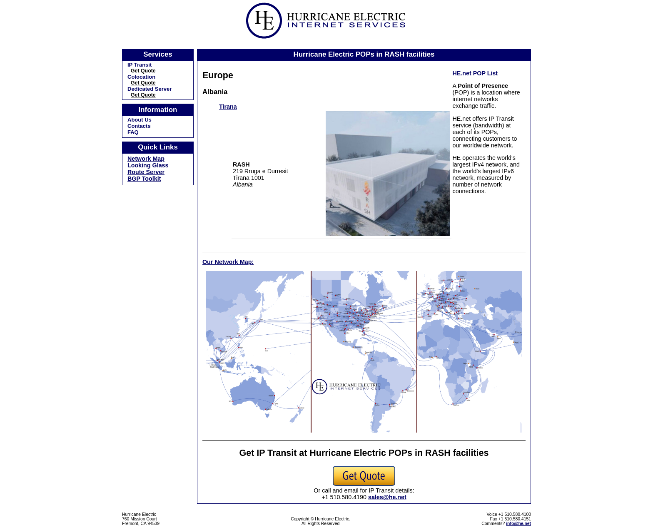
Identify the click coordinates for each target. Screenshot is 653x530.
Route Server (145, 172)
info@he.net (518, 523)
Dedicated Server (149, 89)
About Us (139, 120)
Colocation (141, 77)
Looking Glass (148, 165)
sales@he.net (387, 497)
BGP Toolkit (144, 178)
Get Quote (143, 71)
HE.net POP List (475, 73)
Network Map (145, 158)
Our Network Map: (228, 262)
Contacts (139, 126)
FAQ (133, 132)
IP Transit (139, 65)
